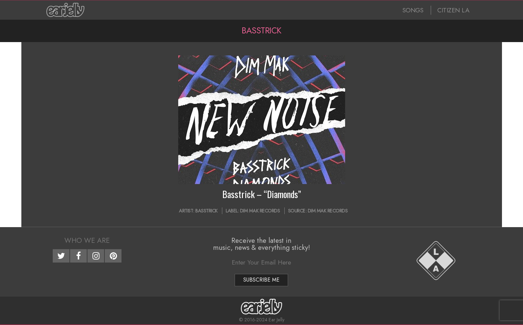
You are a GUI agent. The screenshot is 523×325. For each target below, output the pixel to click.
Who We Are (87, 240)
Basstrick (206, 210)
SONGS (413, 10)
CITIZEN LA (453, 10)
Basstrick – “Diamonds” (261, 194)
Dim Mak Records (260, 210)
